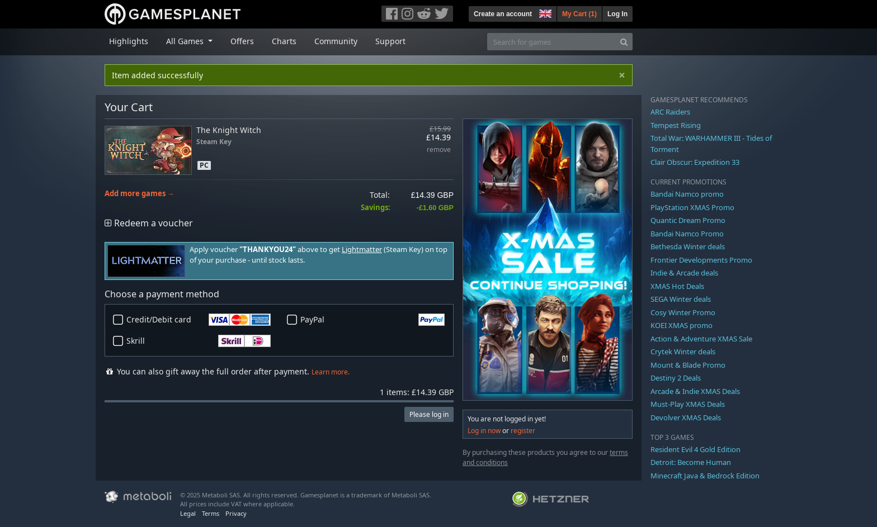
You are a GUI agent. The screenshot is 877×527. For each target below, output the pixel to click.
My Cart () (579, 14)
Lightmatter (362, 249)
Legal (188, 513)
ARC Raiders (670, 112)
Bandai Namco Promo (687, 234)
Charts (284, 41)
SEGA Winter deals (680, 299)
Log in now (484, 430)
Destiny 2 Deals (675, 378)
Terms (210, 513)
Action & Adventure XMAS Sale (701, 339)
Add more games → (140, 193)
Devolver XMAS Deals (685, 417)
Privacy (236, 513)
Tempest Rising (675, 125)
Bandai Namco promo (687, 194)
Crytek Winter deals (682, 351)
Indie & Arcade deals (684, 273)
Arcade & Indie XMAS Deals (695, 391)
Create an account (503, 14)
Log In (617, 14)
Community (335, 41)
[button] (544, 12)
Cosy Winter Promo (682, 312)
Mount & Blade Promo (687, 365)
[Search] (624, 41)
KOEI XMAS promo (681, 325)
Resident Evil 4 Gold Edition (695, 449)
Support (390, 41)
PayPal (372, 320)
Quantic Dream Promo (687, 220)
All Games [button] (186, 41)
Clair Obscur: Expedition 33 (694, 162)
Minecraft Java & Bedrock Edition (705, 476)
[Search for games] (551, 41)
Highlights (128, 41)
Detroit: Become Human (690, 462)
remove (439, 150)
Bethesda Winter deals (687, 246)
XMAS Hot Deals (677, 286)
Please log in (429, 414)
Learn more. (331, 372)
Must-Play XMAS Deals (687, 404)
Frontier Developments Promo (701, 260)
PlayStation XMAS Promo (692, 207)
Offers (242, 41)
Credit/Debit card (198, 320)
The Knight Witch (228, 130)
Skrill (198, 341)
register (523, 430)
